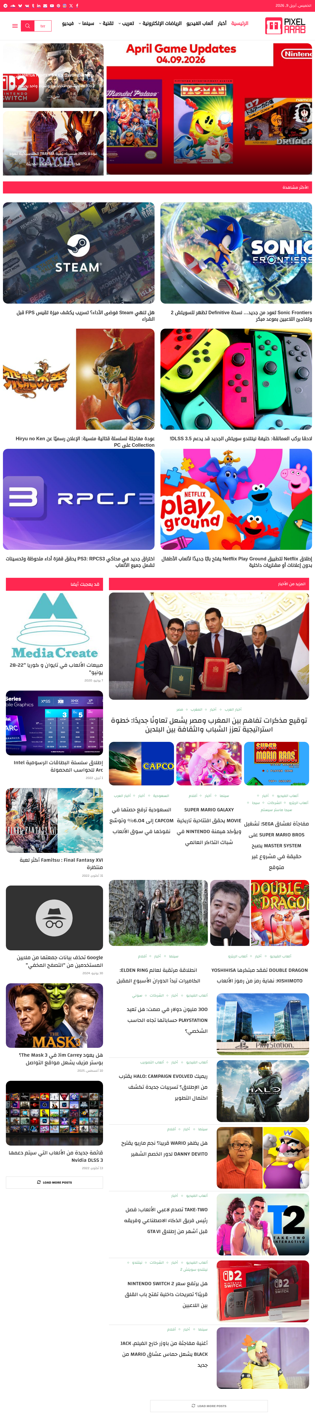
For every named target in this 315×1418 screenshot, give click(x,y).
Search (27, 26)
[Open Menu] (15, 26)
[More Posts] (209, 1406)
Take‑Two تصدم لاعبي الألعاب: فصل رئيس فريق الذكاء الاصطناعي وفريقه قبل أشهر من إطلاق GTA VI (166, 1220)
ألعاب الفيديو (199, 23)
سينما (88, 23)
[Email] (45, 6)
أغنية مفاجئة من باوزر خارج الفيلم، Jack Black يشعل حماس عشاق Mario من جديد (164, 1354)
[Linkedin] (38, 6)
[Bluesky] (20, 6)
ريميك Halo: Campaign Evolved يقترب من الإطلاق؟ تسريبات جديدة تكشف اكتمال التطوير (163, 1087)
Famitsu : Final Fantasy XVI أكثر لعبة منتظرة (61, 863)
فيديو (68, 23)
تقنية (108, 23)
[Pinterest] (58, 6)
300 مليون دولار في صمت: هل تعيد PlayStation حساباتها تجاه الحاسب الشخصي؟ (167, 1020)
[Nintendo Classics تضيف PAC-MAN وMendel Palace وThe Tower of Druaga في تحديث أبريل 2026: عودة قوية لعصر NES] (209, 109)
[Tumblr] (33, 6)
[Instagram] (64, 6)
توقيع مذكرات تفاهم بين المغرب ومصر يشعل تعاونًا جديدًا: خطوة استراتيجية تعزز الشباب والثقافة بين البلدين (209, 725)
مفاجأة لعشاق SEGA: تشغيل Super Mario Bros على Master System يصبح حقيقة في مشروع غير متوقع (276, 845)
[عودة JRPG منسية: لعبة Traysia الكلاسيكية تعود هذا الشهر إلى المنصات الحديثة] (53, 143)
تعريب (128, 23)
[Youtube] (52, 6)
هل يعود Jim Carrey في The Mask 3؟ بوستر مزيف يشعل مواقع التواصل (61, 1058)
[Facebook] (77, 6)
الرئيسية (239, 23)
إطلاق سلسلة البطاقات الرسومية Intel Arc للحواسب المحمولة (58, 766)
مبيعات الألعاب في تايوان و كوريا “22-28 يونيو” (56, 668)
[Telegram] (5, 6)
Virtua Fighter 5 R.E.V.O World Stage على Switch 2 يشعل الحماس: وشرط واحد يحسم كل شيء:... (53, 86)
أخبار (222, 23)
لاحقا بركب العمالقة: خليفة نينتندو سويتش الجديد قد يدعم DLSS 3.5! (241, 438)
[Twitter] (71, 6)
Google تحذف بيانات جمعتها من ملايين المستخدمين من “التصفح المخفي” (60, 961)
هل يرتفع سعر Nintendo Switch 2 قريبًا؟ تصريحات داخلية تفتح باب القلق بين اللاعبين (166, 1294)
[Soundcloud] (12, 6)
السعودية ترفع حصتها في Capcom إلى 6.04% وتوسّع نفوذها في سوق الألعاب (142, 820)
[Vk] (27, 6)
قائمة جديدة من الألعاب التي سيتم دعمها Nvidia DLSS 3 (56, 1156)
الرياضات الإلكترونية (162, 23)
